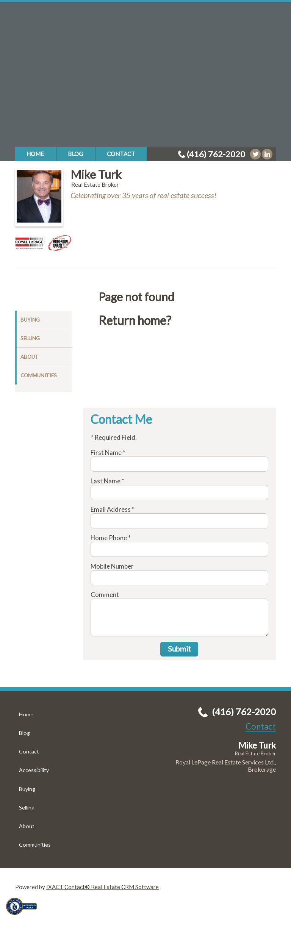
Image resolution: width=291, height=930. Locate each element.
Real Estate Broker (255, 753)
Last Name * (107, 481)
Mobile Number (112, 566)
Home (35, 153)
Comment (105, 595)
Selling (30, 338)
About (29, 357)
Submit (179, 648)
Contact (121, 153)
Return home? (135, 320)
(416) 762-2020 (216, 154)
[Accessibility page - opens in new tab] (24, 917)
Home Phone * (111, 538)
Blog (75, 153)
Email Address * (113, 509)
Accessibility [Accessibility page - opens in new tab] (34, 770)
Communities (38, 375)
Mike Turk (96, 174)
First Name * (108, 452)
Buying (30, 320)
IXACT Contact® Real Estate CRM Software (102, 886)
